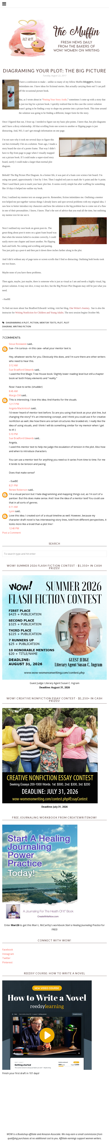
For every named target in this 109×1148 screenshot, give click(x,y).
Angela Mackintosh (19, 408)
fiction (34, 322)
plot (60, 322)
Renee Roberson (18, 489)
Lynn (11, 511)
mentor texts (48, 322)
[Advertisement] (54, 1104)
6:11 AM (13, 507)
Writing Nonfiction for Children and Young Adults (39, 312)
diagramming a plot (17, 322)
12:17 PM (14, 404)
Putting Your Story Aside (55, 99)
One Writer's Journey (79, 308)
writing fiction (22, 326)
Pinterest (7, 962)
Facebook (7, 949)
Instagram (8, 954)
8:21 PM (13, 485)
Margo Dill (15, 395)
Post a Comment (11, 532)
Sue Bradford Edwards (21, 369)
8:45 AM (13, 391)
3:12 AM (13, 365)
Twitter (6, 958)
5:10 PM (13, 434)
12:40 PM (14, 528)
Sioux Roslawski (18, 344)
